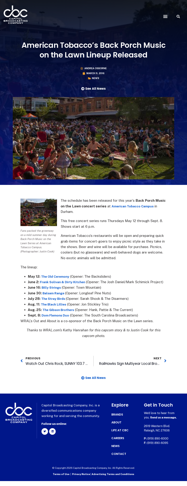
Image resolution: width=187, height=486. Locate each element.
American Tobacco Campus (134, 206)
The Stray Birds (54, 304)
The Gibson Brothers (60, 315)
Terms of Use (61, 479)
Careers (117, 444)
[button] (165, 16)
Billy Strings (52, 293)
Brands (117, 420)
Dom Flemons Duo (57, 321)
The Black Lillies (55, 310)
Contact (118, 459)
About (116, 428)
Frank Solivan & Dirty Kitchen (65, 282)
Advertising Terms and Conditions (113, 479)
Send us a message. (164, 423)
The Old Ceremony (56, 276)
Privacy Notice (81, 479)
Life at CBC (120, 436)
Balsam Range (55, 299)
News (95, 78)
